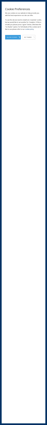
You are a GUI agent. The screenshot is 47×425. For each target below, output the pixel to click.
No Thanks (28, 37)
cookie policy (29, 29)
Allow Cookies (12, 37)
